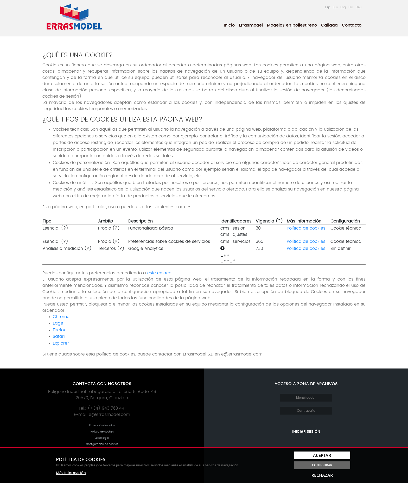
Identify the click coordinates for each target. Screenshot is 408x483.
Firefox (59, 330)
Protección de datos (102, 425)
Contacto (351, 25)
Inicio (229, 25)
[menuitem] (229, 25)
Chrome (61, 317)
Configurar (322, 465)
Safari (59, 336)
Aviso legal (102, 438)
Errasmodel (251, 25)
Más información (71, 472)
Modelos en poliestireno (292, 25)
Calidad (329, 25)
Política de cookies (306, 228)
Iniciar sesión (306, 432)
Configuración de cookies (102, 444)
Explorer (61, 343)
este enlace (159, 273)
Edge (58, 323)
